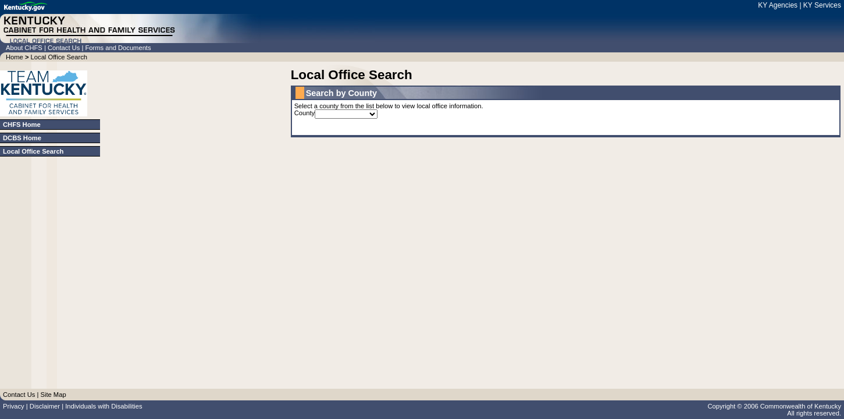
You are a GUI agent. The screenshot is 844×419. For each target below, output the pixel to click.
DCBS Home (22, 137)
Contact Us (64, 47)
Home (14, 57)
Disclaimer (45, 406)
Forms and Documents (118, 47)
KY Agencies (778, 5)
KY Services (822, 5)
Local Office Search (59, 57)
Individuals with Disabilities (103, 406)
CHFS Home (22, 124)
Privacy (13, 406)
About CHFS (25, 47)
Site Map (53, 394)
